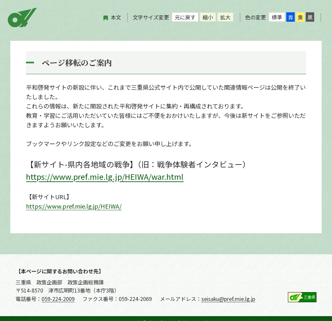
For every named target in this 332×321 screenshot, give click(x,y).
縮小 (208, 17)
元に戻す (185, 17)
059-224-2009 (58, 299)
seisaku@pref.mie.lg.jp (228, 299)
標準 (277, 17)
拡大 (225, 17)
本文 (116, 17)
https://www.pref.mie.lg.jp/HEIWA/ (74, 206)
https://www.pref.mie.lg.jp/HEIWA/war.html (105, 176)
